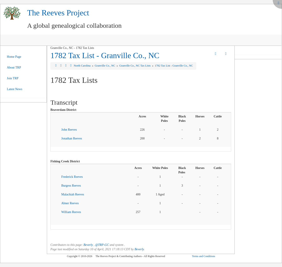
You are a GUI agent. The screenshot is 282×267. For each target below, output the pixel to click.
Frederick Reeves (72, 176)
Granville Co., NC (105, 65)
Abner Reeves (70, 203)
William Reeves (71, 212)
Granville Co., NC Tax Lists (135, 65)
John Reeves (69, 129)
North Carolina (82, 65)
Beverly (88, 245)
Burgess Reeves (71, 185)
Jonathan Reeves (71, 138)
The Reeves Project (58, 12)
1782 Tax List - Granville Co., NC (104, 55)
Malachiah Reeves (72, 194)
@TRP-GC (102, 245)
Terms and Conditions (203, 256)
